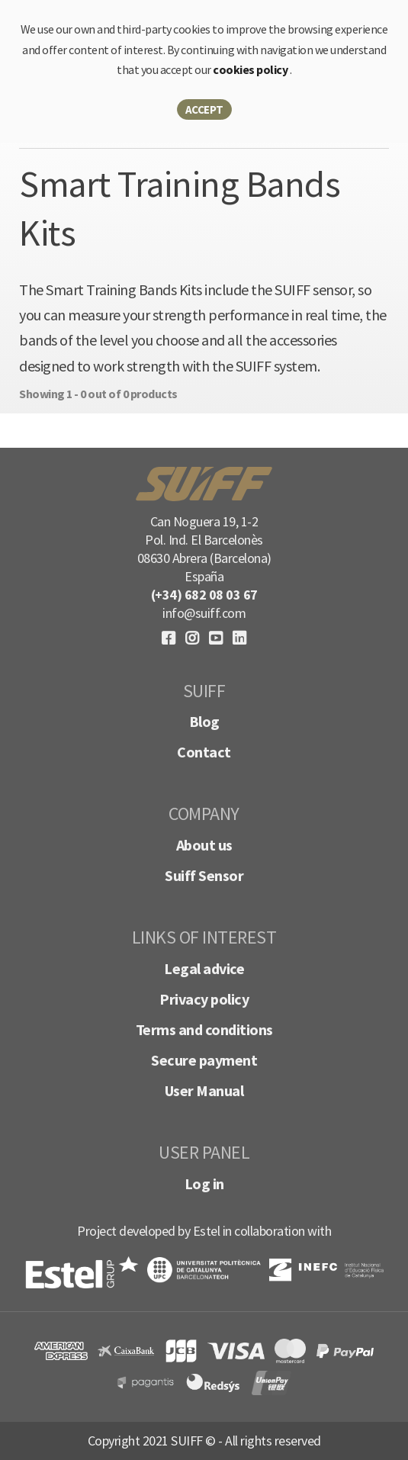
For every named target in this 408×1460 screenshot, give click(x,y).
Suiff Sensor (204, 875)
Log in (204, 1183)
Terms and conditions (204, 1029)
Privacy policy (204, 998)
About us (204, 844)
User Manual (204, 1090)
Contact (204, 751)
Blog (204, 721)
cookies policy (251, 69)
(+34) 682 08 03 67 (204, 594)
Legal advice (204, 968)
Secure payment (204, 1059)
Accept (204, 109)
